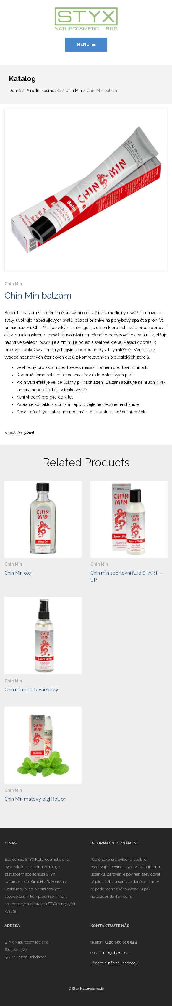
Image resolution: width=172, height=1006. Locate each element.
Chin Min (73, 90)
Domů (15, 90)
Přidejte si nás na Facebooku (115, 963)
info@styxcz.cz (115, 952)
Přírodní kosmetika (43, 90)
